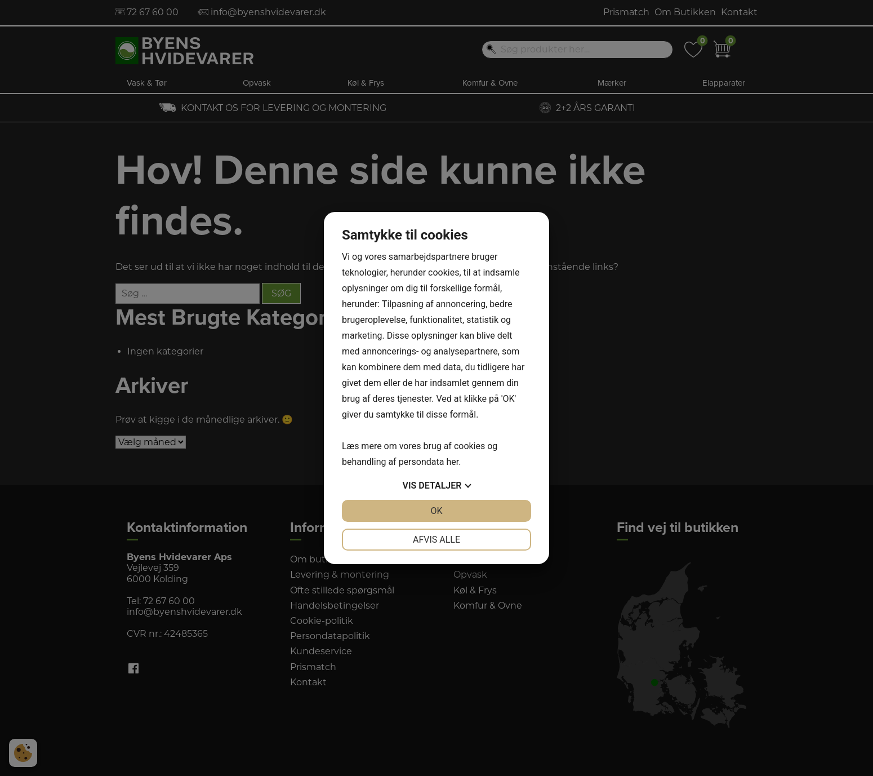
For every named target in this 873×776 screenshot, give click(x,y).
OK (436, 510)
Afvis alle (436, 539)
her (452, 461)
